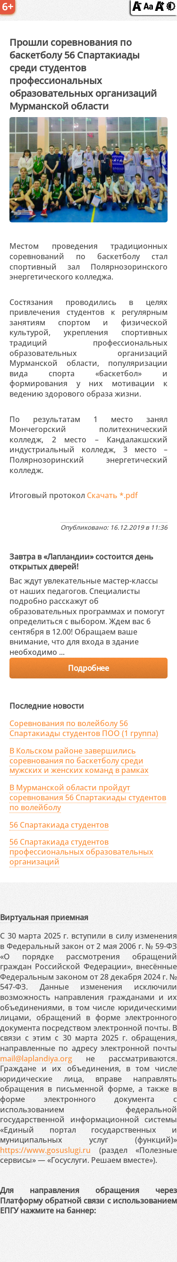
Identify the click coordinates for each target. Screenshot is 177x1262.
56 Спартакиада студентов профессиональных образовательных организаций (81, 852)
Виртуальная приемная (44, 917)
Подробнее (88, 668)
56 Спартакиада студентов (59, 825)
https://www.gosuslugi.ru (45, 1150)
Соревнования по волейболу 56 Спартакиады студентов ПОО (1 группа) (83, 728)
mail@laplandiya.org (36, 1058)
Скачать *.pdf (112, 495)
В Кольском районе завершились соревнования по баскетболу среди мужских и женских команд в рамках (79, 760)
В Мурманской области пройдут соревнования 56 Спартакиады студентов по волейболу (87, 797)
